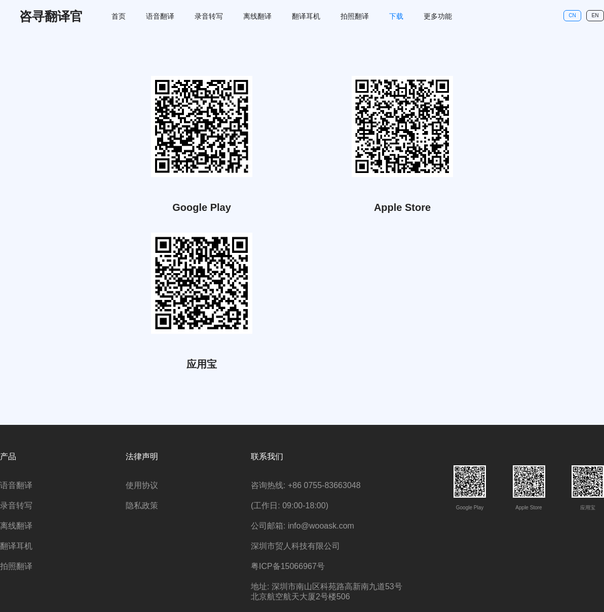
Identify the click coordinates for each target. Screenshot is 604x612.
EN (595, 15)
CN (572, 15)
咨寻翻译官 (51, 16)
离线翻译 (257, 16)
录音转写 (209, 16)
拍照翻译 (355, 16)
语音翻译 (160, 16)
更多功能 (438, 16)
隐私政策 (142, 505)
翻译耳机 (306, 16)
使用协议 (142, 485)
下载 (396, 16)
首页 (118, 16)
